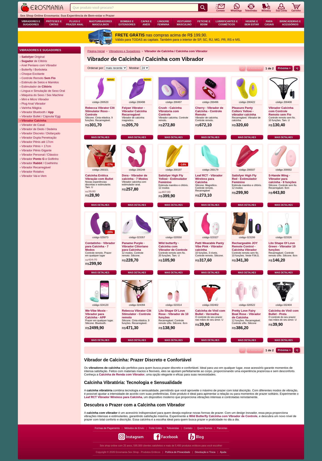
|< (242, 68)
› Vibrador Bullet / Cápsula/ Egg (40, 116)
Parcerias (222, 428)
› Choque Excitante (32, 73)
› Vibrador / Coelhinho (39, 163)
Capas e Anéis (146, 23)
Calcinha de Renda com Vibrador (121, 374)
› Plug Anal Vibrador (32, 103)
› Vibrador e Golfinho (39, 159)
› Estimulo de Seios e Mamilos (39, 82)
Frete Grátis (155, 428)
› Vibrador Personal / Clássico (39, 154)
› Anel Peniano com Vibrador (38, 65)
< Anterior (254, 68)
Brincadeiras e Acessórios (290, 23)
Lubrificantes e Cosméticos (227, 23)
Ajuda (223, 452)
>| (297, 68)
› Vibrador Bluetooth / (37, 112)
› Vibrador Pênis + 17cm (35, 146)
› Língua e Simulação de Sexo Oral (42, 90)
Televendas (173, 428)
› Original (32, 56)
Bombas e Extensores (127, 23)
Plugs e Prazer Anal (74, 23)
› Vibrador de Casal (32, 125)
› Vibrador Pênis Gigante (35, 150)
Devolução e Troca (205, 452)
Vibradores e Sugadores (30, 23)
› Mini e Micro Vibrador (34, 99)
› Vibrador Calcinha (33, 120)
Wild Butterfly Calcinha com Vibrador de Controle (223, 416)
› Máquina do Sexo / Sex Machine (41, 95)
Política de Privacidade (177, 452)
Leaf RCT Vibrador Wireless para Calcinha (113, 397)
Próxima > (284, 68)
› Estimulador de (36, 86)
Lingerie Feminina (163, 23)
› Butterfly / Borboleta (33, 69)
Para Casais (269, 23)
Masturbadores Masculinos (100, 23)
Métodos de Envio (134, 428)
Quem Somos (204, 428)
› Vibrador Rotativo (32, 171)
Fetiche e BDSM (203, 23)
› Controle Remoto (37, 78)
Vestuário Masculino (184, 23)
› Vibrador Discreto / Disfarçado (40, 133)
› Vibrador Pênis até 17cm (36, 142)
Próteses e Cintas (54, 23)
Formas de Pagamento (107, 428)
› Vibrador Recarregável (35, 167)
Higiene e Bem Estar (252, 23)
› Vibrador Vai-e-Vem (33, 176)
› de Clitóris (33, 61)
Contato (188, 428)
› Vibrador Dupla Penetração (38, 137)
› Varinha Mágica (30, 107)
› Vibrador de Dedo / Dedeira (38, 129)
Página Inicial (96, 51)
